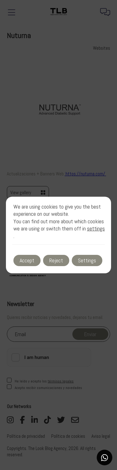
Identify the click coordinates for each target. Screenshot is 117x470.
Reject (56, 260)
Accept (27, 260)
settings (96, 228)
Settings (87, 260)
